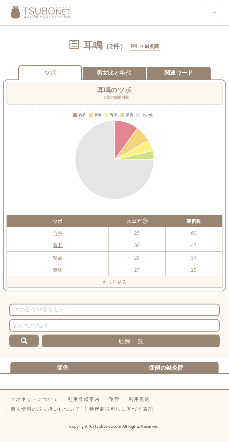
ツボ (50, 72)
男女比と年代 (114, 72)
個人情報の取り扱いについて (45, 409)
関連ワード (178, 72)
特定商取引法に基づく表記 (121, 409)
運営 (114, 399)
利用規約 (139, 399)
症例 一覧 (130, 341)
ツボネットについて (34, 399)
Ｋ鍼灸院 (149, 46)
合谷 (58, 233)
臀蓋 (58, 257)
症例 (63, 367)
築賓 (58, 270)
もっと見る (114, 282)
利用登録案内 (84, 399)
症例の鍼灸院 (166, 367)
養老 (58, 245)
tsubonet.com (109, 426)
